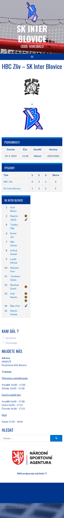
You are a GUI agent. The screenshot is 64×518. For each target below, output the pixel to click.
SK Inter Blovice (12, 188)
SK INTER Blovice (32, 33)
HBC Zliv (8, 181)
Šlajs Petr (15, 305)
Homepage (11, 342)
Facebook (11, 337)
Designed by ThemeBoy (12, 508)
